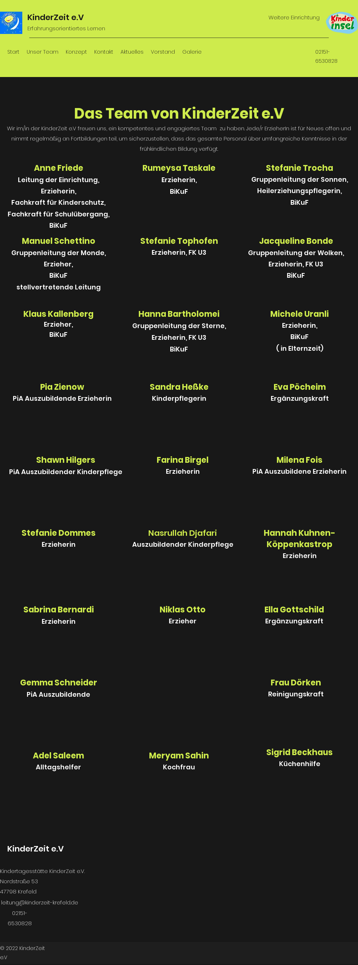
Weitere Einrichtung (294, 17)
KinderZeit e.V (55, 17)
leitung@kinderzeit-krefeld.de (39, 902)
